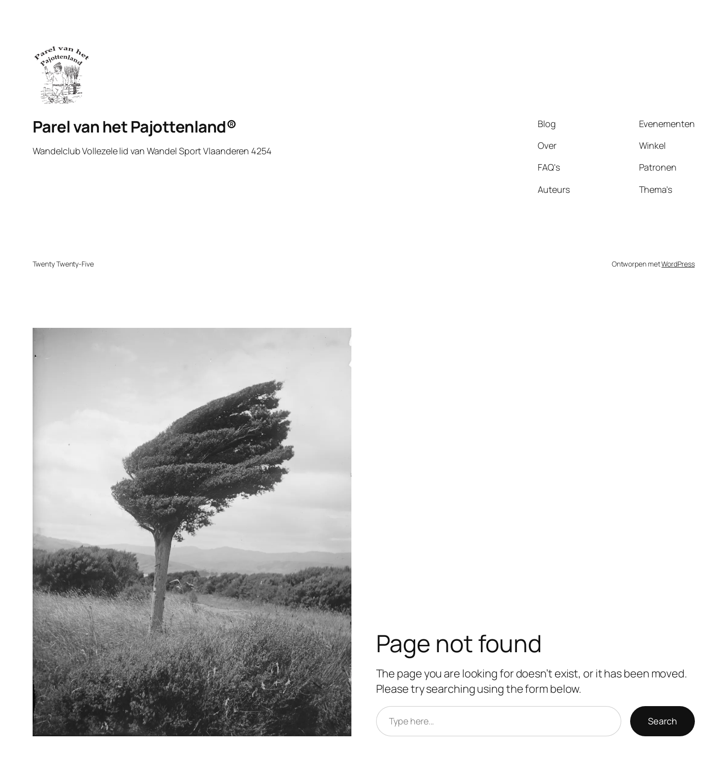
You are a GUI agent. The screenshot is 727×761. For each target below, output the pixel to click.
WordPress (677, 264)
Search (662, 721)
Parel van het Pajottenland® (135, 126)
